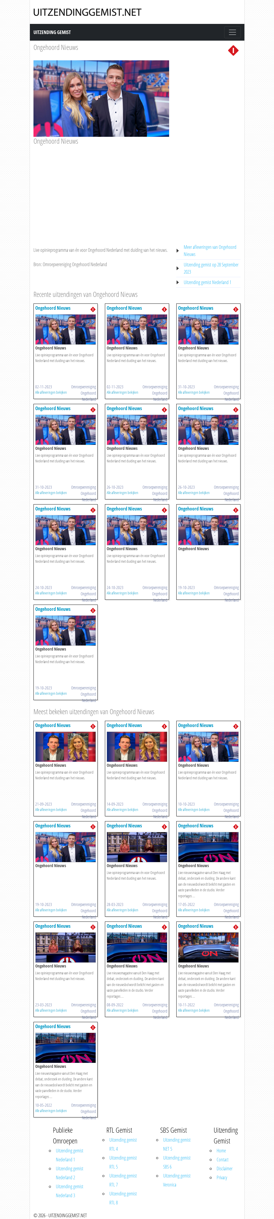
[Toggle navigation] (232, 32)
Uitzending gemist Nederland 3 (69, 1191)
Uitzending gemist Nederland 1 (207, 282)
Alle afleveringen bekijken (51, 392)
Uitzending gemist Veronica (177, 1180)
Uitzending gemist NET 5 (177, 1144)
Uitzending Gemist (52, 32)
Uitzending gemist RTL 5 (123, 1162)
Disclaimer (224, 1168)
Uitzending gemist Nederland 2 (69, 1173)
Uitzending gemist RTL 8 (123, 1198)
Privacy (222, 1177)
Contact (223, 1159)
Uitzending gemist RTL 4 (123, 1144)
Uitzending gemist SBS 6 (177, 1162)
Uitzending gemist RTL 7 (123, 1180)
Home (221, 1150)
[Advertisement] (101, 190)
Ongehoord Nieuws (55, 47)
